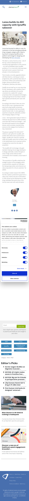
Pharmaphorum (5, 476)
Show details (20, 268)
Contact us (23, 474)
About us (11, 474)
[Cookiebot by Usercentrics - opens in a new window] (20, 221)
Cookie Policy (18, 477)
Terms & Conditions (14, 484)
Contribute (12, 477)
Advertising (17, 474)
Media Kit (24, 1)
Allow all (14, 273)
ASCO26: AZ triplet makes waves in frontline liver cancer (15, 374)
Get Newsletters (15, 1)
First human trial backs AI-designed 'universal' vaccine (15, 390)
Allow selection (14, 278)
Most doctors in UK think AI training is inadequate (12, 413)
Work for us (22, 484)
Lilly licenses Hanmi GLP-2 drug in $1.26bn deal (15, 384)
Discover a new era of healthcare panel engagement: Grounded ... (14, 447)
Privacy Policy (12, 480)
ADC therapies (16, 58)
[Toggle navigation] (4, 6)
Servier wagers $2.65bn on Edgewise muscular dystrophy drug (15, 369)
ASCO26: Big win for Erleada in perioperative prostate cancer (15, 379)
